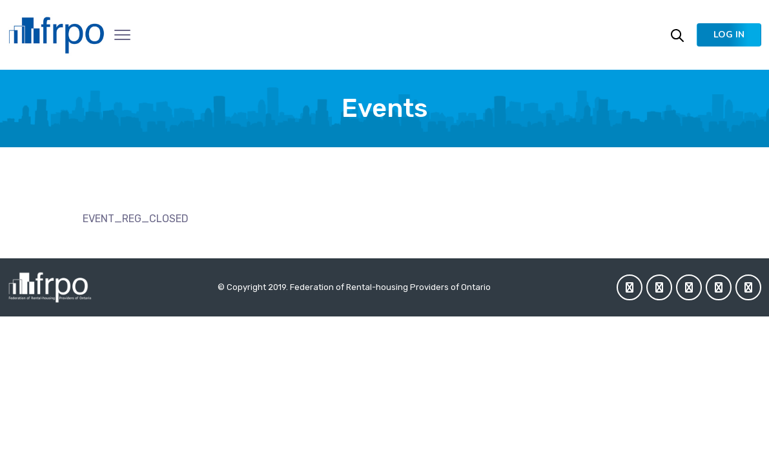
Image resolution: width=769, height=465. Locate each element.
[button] (729, 34)
